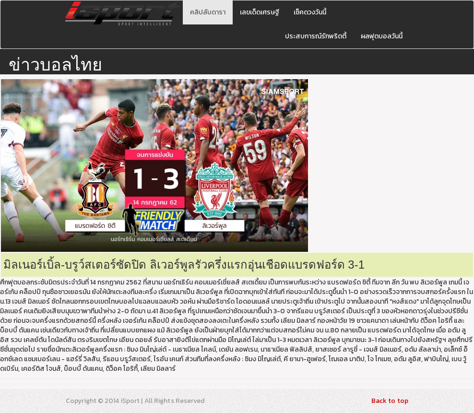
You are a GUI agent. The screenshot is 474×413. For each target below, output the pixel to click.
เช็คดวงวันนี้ (310, 12)
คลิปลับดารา (207, 12)
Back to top (389, 401)
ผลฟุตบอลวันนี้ (382, 36)
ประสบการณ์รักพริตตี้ (315, 36)
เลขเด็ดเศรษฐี (259, 12)
